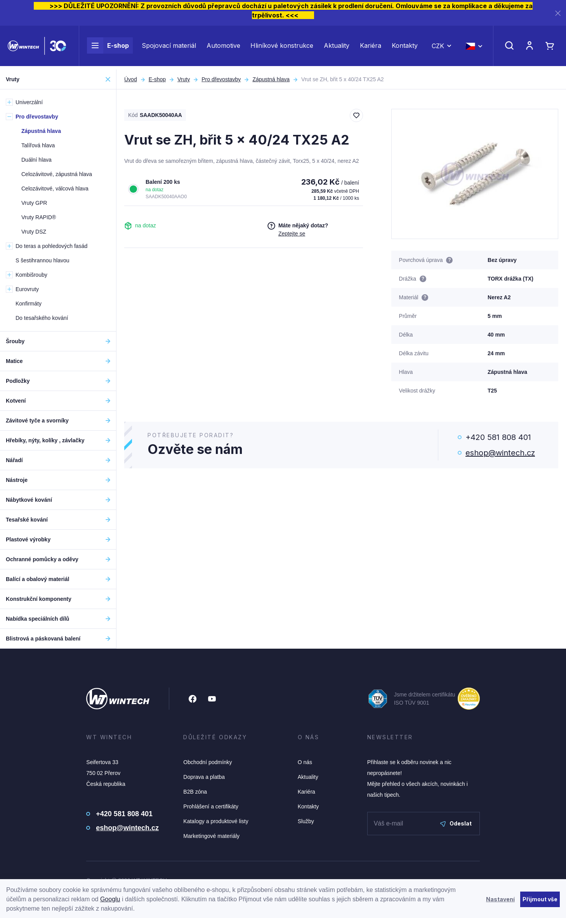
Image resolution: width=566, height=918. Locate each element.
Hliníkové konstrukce (281, 47)
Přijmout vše (540, 899)
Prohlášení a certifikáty (210, 806)
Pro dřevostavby (221, 79)
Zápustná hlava (271, 79)
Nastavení (500, 899)
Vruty (183, 79)
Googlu (110, 899)
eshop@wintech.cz (500, 452)
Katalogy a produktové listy (215, 821)
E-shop (108, 47)
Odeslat (456, 823)
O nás (305, 762)
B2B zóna (195, 792)
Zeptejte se (291, 233)
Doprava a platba (204, 777)
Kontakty (405, 47)
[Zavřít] (558, 13)
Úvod (130, 79)
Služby (306, 821)
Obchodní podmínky (207, 762)
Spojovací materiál (169, 47)
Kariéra (370, 47)
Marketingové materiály (211, 836)
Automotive (223, 47)
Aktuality (336, 47)
